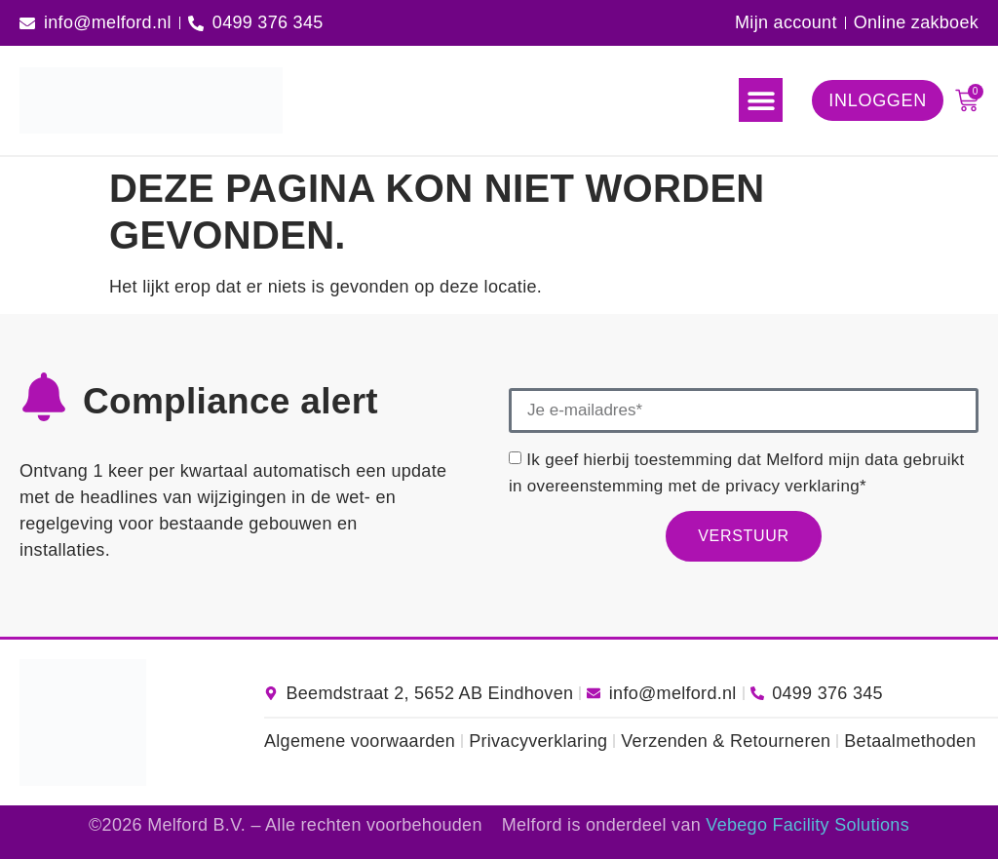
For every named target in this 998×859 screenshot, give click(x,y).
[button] (761, 100)
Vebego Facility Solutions (807, 825)
